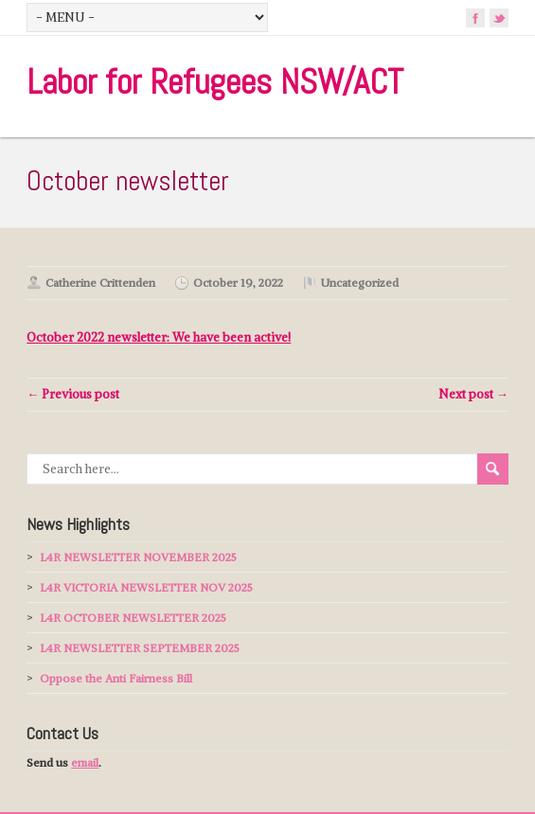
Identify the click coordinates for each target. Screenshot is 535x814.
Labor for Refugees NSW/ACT (215, 82)
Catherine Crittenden (100, 282)
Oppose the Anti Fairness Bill (116, 678)
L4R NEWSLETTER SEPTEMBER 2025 (140, 648)
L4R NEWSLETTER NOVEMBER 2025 (138, 557)
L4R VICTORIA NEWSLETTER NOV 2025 (146, 587)
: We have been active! (159, 337)
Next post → (473, 394)
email (84, 762)
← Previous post (73, 394)
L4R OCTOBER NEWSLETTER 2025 (133, 617)
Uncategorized (360, 282)
